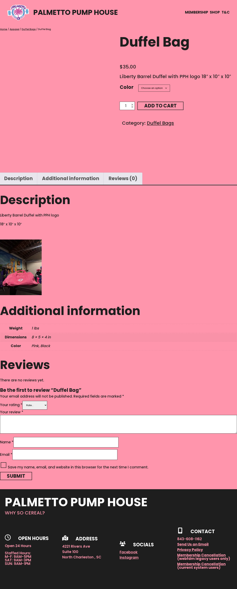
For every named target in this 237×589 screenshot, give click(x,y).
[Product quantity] (127, 106)
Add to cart (160, 105)
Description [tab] (18, 178)
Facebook (129, 552)
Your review (11, 412)
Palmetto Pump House (75, 12)
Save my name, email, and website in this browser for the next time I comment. (78, 467)
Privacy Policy (190, 549)
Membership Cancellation (201, 555)
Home (3, 29)
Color (126, 87)
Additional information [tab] (70, 178)
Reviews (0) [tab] (123, 178)
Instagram (129, 557)
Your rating (11, 404)
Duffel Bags (29, 29)
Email (6, 454)
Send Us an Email (193, 544)
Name (7, 442)
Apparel (14, 29)
